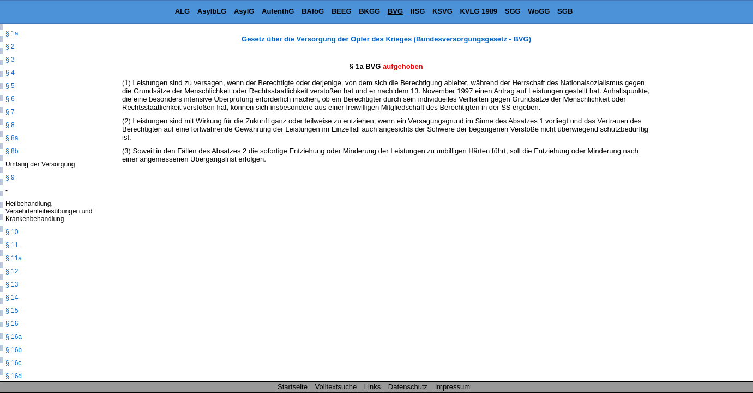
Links (372, 387)
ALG (182, 11)
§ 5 (10, 86)
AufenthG (278, 11)
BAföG (313, 11)
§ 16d (13, 376)
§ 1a (11, 33)
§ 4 (10, 72)
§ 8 (10, 125)
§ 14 (11, 297)
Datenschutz (407, 387)
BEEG (342, 11)
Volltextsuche (336, 387)
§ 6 (10, 99)
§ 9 (10, 177)
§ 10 (11, 232)
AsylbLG (211, 11)
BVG (395, 11)
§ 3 (10, 59)
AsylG (244, 11)
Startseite (293, 387)
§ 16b (13, 350)
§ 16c (13, 363)
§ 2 (10, 46)
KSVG (442, 11)
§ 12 (11, 271)
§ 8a (11, 138)
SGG (513, 11)
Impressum (452, 387)
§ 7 (10, 112)
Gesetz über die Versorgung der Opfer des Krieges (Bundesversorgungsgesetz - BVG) (386, 39)
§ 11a (13, 258)
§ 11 (11, 245)
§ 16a (13, 337)
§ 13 (11, 284)
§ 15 (11, 310)
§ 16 (11, 323)
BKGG (369, 11)
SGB (565, 11)
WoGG (539, 11)
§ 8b (11, 151)
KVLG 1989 (478, 11)
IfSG (418, 11)
